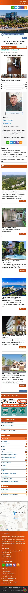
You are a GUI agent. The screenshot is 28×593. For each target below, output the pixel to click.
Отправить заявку (14, 113)
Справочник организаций (10, 582)
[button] (14, 63)
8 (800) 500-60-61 (23, 1)
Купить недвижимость (9, 573)
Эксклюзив (6, 584)
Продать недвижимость (9, 578)
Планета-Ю (22, 3)
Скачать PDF (7, 123)
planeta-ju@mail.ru (6, 558)
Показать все (23, 391)
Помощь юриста (7, 576)
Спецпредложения (8, 580)
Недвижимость (7, 571)
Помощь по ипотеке (8, 575)
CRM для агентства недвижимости (17, 587)
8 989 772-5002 (7, 120)
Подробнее (22, 201)
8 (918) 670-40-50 (6, 556)
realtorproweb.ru (21, 590)
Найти (24, 37)
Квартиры (7, 34)
